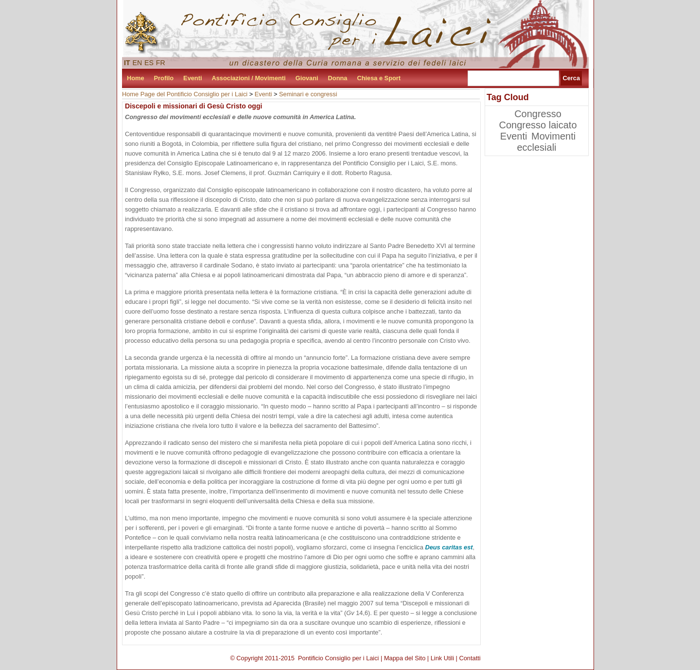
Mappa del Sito (404, 658)
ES (149, 63)
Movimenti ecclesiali (546, 142)
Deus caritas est (448, 547)
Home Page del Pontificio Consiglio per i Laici (184, 94)
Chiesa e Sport (379, 78)
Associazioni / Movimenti (249, 78)
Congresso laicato (538, 125)
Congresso (537, 113)
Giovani (307, 78)
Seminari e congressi (308, 94)
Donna (338, 78)
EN (137, 63)
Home (135, 78)
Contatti (470, 658)
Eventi (192, 78)
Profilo (164, 78)
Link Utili (442, 658)
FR (160, 63)
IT (127, 63)
